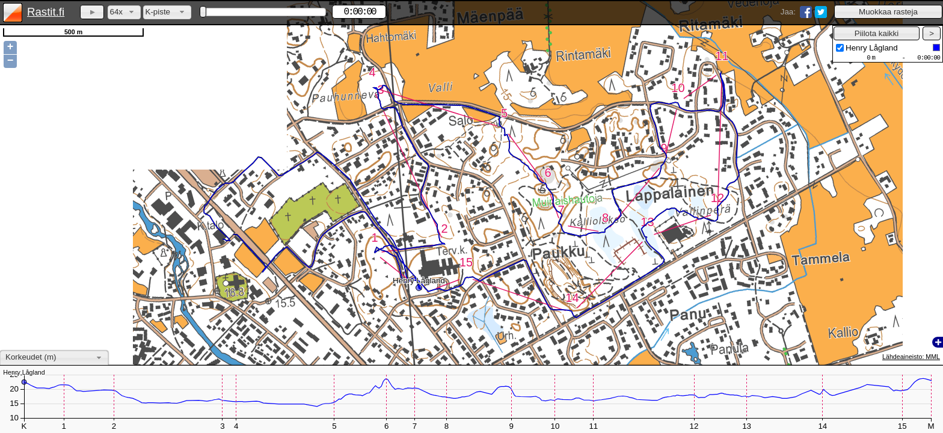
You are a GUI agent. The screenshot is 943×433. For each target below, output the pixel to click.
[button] (888, 12)
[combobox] (124, 12)
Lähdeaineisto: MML (911, 356)
